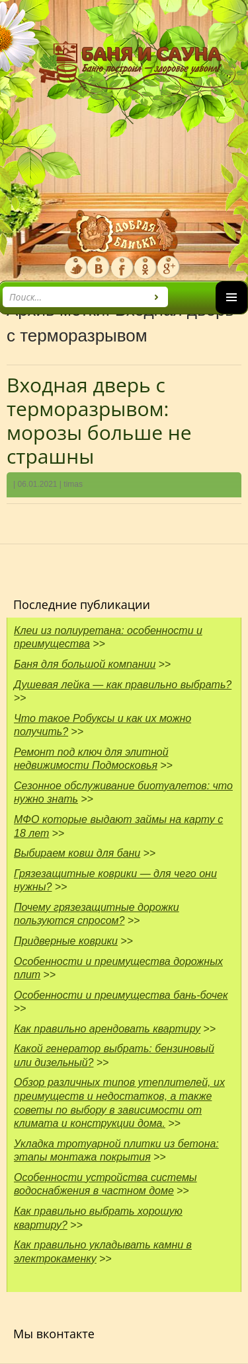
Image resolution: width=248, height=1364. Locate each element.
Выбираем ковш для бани (77, 853)
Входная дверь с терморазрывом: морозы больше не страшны (99, 420)
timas (73, 484)
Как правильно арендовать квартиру (107, 1028)
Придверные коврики (66, 941)
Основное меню (231, 313)
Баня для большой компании (84, 664)
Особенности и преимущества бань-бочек (121, 995)
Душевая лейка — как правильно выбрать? (122, 684)
